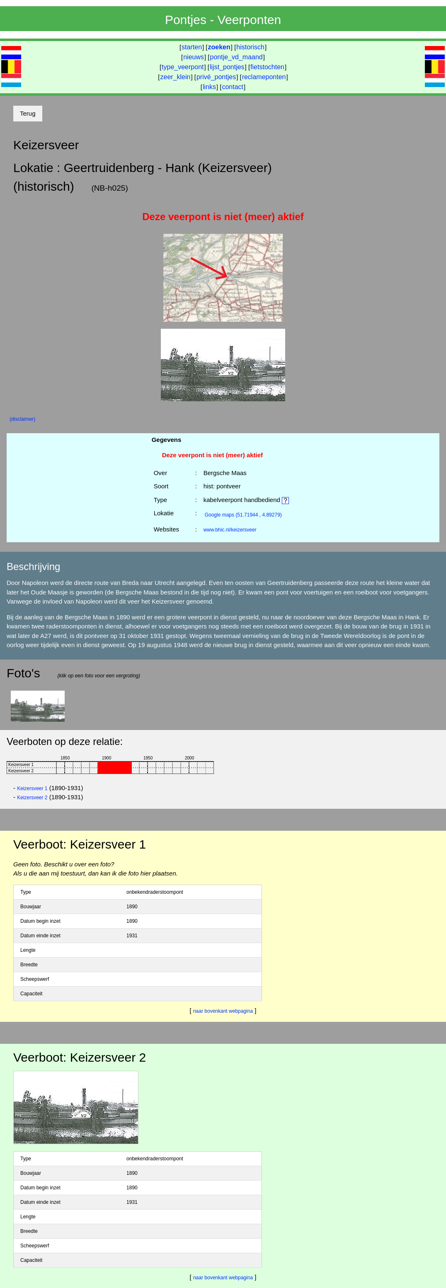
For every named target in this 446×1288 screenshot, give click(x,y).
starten (192, 47)
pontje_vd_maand (236, 57)
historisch (250, 47)
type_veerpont (183, 66)
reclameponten (264, 76)
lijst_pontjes (227, 66)
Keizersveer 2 (32, 797)
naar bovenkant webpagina (223, 1011)
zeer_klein (175, 76)
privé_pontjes (216, 76)
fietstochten (267, 66)
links (209, 86)
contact (232, 86)
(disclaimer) (22, 419)
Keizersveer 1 (32, 788)
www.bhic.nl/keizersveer (230, 530)
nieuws (193, 57)
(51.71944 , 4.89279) (243, 515)
